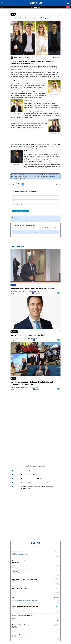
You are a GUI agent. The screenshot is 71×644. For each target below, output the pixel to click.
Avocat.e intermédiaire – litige (19, 588)
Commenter (37, 340)
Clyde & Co (14, 565)
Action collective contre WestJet (29, 475)
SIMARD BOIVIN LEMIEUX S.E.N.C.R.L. (19, 611)
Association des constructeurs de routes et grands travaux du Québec (24, 600)
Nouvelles (13, 285)
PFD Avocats (14, 627)
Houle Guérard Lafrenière (16, 572)
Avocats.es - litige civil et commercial (21, 625)
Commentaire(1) (37, 293)
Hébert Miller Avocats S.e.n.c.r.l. (18, 591)
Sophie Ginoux (17, 57)
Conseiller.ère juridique (18, 552)
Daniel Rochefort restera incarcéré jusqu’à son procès (34, 483)
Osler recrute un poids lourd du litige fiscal (32, 479)
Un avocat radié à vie (26, 471)
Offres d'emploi (35, 7)
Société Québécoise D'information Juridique (20, 554)
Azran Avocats (14, 618)
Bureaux (13, 378)
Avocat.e (14, 597)
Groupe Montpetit (15, 636)
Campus (13, 14)
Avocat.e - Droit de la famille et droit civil (22, 616)
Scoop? (68, 7)
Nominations (14, 331)
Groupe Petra (14, 582)
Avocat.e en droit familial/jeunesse (21, 570)
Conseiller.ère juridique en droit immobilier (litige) (24, 579)
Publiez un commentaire (20, 211)
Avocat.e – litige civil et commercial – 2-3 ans (23, 634)
